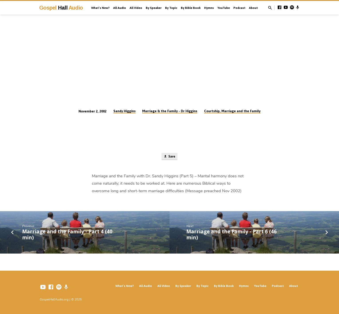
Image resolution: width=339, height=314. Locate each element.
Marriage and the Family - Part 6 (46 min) (231, 234)
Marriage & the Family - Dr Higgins (169, 111)
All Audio (119, 8)
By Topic (171, 8)
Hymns (209, 8)
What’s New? (100, 8)
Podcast (239, 8)
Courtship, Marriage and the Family (232, 111)
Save (169, 156)
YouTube (223, 8)
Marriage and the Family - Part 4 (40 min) (67, 234)
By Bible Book (191, 8)
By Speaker (154, 8)
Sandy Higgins (124, 111)
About (253, 8)
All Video (136, 8)
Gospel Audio (61, 8)
